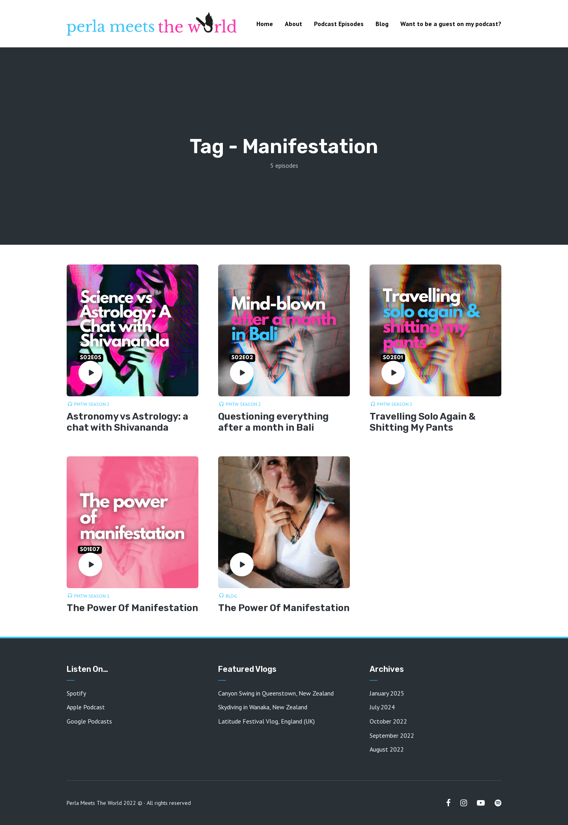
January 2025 (387, 693)
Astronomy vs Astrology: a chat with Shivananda (127, 422)
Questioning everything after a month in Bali (273, 422)
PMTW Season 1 (92, 596)
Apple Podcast (86, 707)
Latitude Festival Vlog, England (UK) (266, 721)
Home (264, 24)
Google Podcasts (89, 721)
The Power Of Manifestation (132, 607)
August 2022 (387, 749)
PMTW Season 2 (92, 404)
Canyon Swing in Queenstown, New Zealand (276, 693)
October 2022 (388, 721)
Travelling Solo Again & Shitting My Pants (423, 422)
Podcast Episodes (339, 24)
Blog (382, 24)
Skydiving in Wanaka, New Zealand (262, 707)
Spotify (76, 693)
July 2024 (382, 707)
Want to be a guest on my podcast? (450, 24)
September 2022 (392, 735)
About (293, 24)
